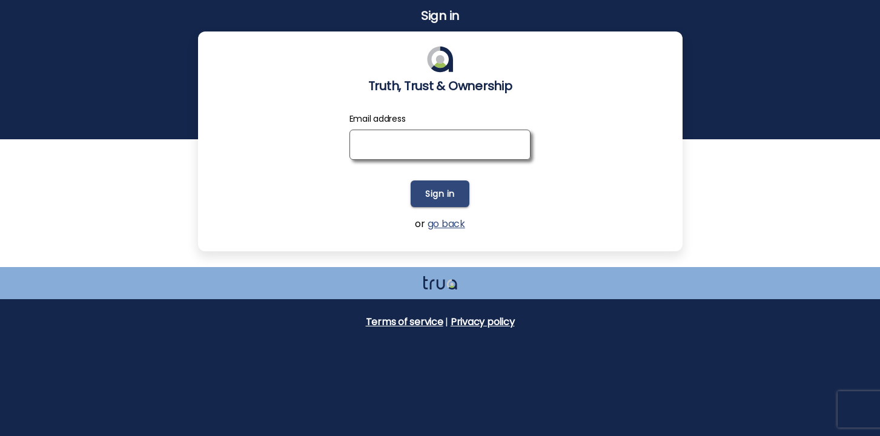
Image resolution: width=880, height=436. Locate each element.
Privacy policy (483, 322)
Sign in (440, 194)
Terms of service (404, 322)
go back (446, 224)
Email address (377, 119)
